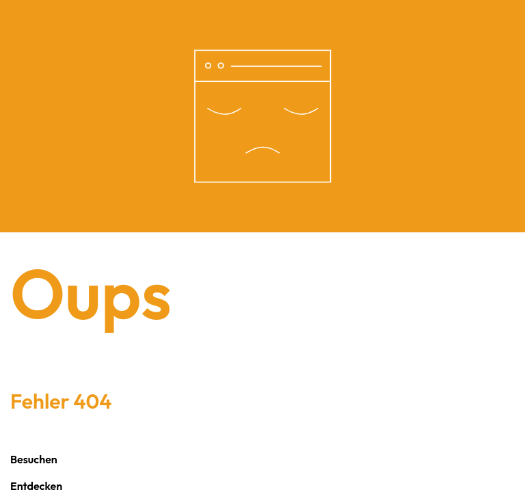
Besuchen (33, 459)
